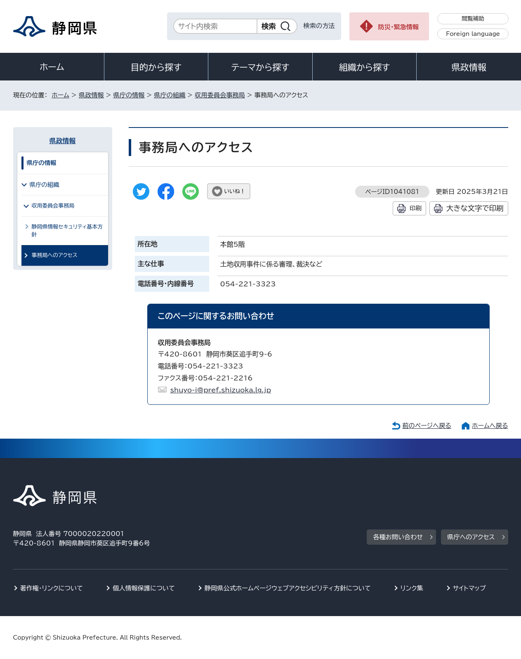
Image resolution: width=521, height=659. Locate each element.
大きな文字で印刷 (475, 208)
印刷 (416, 208)
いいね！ (234, 191)
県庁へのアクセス (471, 537)
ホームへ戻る (490, 426)
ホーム (52, 66)
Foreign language (473, 34)
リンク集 (412, 588)
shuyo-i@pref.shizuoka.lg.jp (220, 390)
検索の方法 (319, 26)
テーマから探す (260, 67)
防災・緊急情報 (398, 27)
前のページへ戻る (426, 426)
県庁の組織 (169, 95)
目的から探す (156, 67)
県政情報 (468, 67)
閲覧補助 (473, 18)
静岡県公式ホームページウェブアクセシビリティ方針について (288, 588)
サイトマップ (469, 588)
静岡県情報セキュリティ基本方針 (67, 230)
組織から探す (364, 67)
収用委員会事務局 (220, 95)
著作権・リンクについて (51, 588)
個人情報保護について (144, 588)
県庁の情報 (129, 95)
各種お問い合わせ (398, 537)
